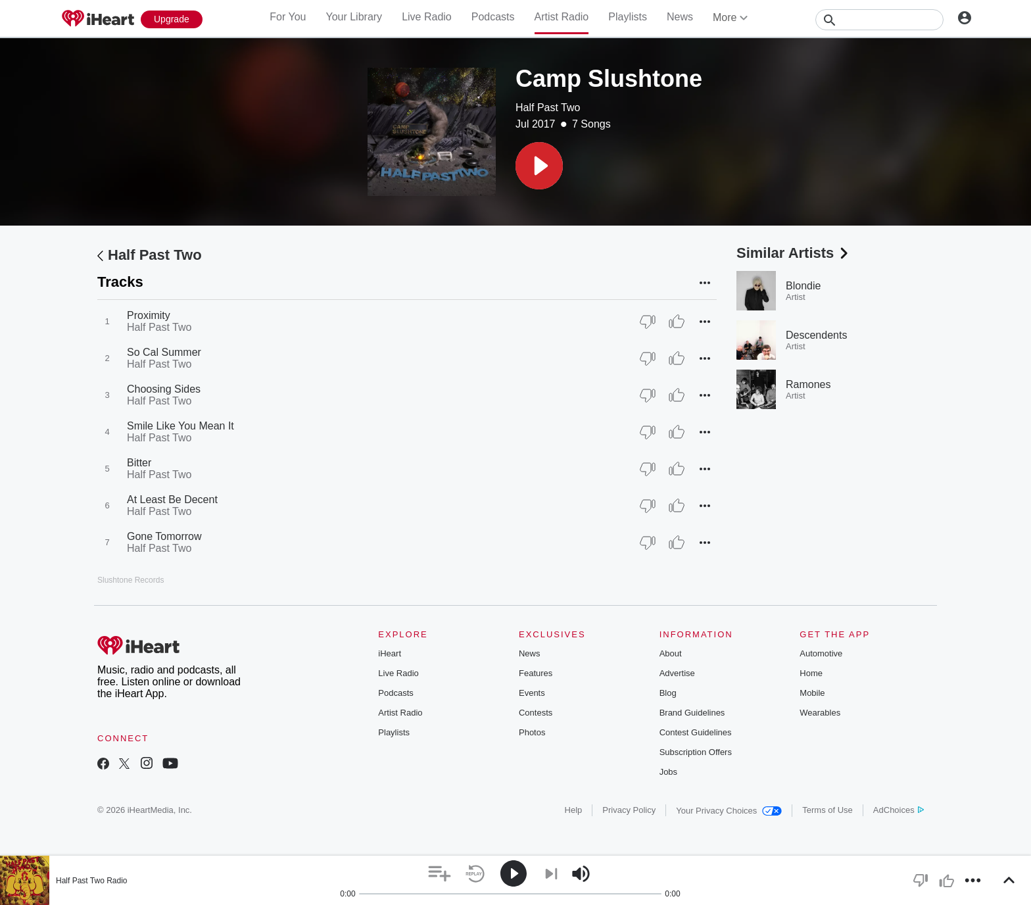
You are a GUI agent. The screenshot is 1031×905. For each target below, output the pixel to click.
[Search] (879, 19)
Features (535, 673)
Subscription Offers (695, 752)
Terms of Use (827, 810)
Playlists (627, 16)
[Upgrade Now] (172, 19)
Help (574, 810)
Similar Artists (793, 253)
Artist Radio (562, 16)
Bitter (139, 462)
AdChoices (898, 810)
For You (288, 16)
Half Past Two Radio (92, 880)
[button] (539, 165)
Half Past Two (548, 107)
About (670, 653)
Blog (668, 693)
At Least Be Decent (172, 499)
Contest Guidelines (695, 732)
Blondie (803, 285)
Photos (532, 732)
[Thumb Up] (676, 321)
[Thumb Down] (647, 321)
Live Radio (427, 16)
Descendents (816, 335)
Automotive (821, 653)
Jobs (668, 772)
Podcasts (493, 16)
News (680, 16)
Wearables (820, 713)
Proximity (148, 315)
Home (811, 673)
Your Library (353, 16)
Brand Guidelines (692, 713)
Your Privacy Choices (729, 811)
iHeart (389, 653)
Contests (535, 713)
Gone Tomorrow (164, 536)
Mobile (812, 693)
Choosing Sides (164, 389)
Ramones (808, 384)
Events (532, 693)
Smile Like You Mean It (180, 425)
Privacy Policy (629, 810)
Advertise (677, 673)
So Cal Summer (164, 352)
